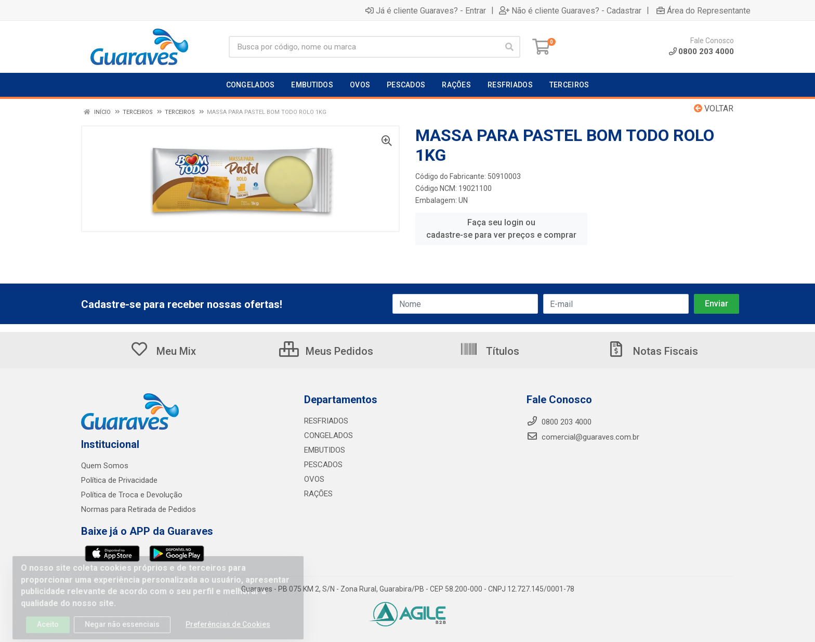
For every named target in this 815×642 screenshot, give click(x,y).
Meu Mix (163, 351)
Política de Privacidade (119, 480)
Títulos (489, 351)
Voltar (713, 108)
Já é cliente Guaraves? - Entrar (425, 10)
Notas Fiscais (652, 351)
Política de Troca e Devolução (131, 494)
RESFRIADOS (326, 421)
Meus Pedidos (326, 351)
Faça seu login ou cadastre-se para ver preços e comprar (501, 228)
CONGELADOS (328, 435)
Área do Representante (703, 10)
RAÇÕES (318, 493)
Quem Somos (104, 465)
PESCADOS (323, 464)
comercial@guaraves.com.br (583, 437)
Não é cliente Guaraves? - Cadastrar (570, 10)
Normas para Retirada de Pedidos (138, 509)
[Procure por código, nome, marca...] (363, 47)
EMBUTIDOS (324, 450)
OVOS (314, 479)
